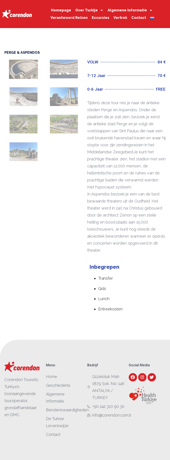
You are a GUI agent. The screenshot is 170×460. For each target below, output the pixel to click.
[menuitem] (152, 17)
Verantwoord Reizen (69, 18)
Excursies (100, 18)
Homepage (61, 10)
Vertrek (120, 18)
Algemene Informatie (130, 10)
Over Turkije (89, 10)
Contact (138, 18)
